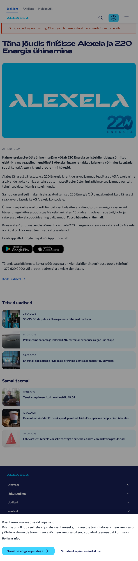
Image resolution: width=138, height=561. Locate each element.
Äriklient (28, 8)
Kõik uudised (11, 279)
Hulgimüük (45, 8)
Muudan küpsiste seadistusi (81, 551)
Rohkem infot (11, 538)
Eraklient (12, 8)
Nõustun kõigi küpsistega (24, 551)
